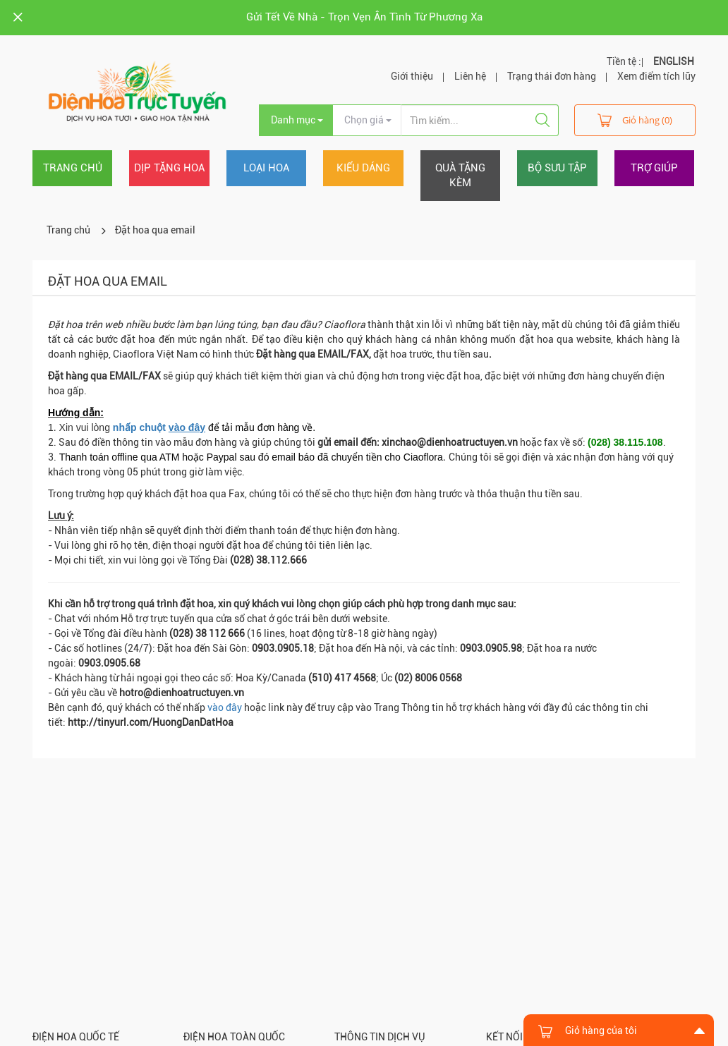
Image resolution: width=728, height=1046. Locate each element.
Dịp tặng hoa (169, 168)
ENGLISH (673, 61)
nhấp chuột (159, 427)
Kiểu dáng (363, 168)
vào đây (224, 707)
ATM (169, 457)
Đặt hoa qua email (155, 230)
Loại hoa (266, 168)
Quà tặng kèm (460, 175)
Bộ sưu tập (557, 168)
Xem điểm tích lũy (656, 76)
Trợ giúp (654, 168)
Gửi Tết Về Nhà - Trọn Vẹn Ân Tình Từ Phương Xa (364, 17)
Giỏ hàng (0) (634, 119)
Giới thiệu (412, 76)
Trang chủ (72, 168)
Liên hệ (470, 76)
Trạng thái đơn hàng (551, 76)
